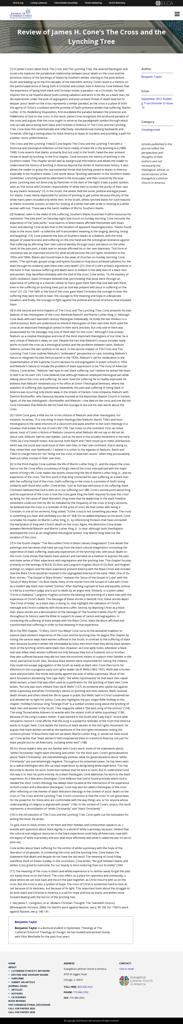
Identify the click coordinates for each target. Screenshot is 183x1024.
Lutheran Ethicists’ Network (30, 970)
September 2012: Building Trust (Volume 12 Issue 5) (157, 103)
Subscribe (17, 978)
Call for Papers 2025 (21, 1008)
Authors (17, 993)
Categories (18, 997)
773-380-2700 (80, 992)
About (12, 967)
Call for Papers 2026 (21, 1012)
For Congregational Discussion (29, 1004)
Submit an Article (23, 982)
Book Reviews (17, 1001)
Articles (16, 989)
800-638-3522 (85, 986)
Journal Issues (17, 986)
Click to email (126, 968)
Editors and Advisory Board (29, 974)
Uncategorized (150, 129)
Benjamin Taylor (26, 922)
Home (11, 963)
